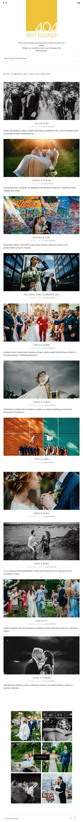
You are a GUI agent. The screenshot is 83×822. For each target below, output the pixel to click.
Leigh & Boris (41, 564)
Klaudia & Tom (41, 238)
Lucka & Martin (41, 678)
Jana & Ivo (42, 621)
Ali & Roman (42, 124)
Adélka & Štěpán (41, 181)
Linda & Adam (41, 513)
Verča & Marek (41, 345)
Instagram (41, 757)
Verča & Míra (41, 459)
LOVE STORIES (48, 126)
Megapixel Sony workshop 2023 (41, 295)
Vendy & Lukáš (41, 402)
